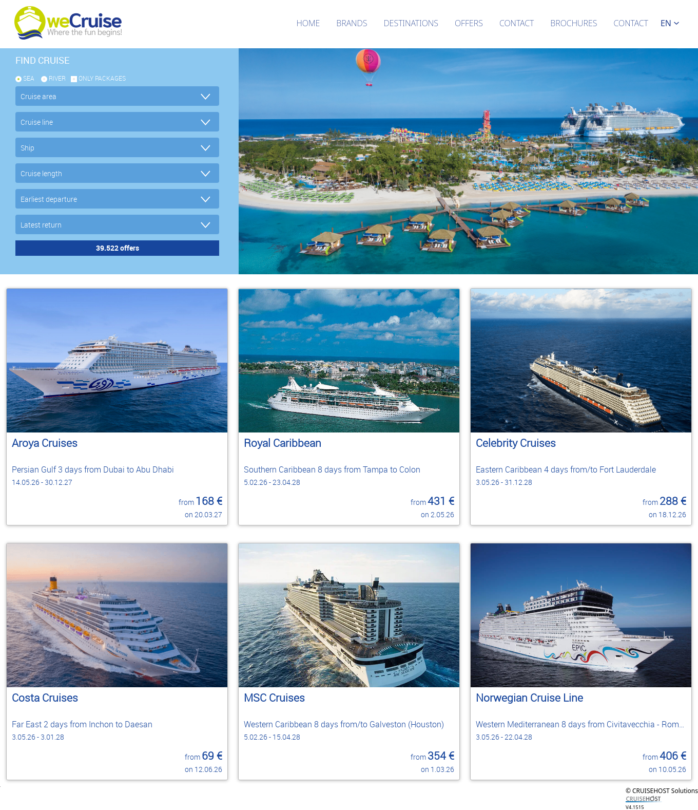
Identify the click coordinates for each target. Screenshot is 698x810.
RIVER (57, 78)
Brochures (573, 23)
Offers (469, 23)
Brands (351, 23)
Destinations (410, 23)
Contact (516, 23)
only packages (102, 78)
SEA (28, 78)
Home (308, 23)
